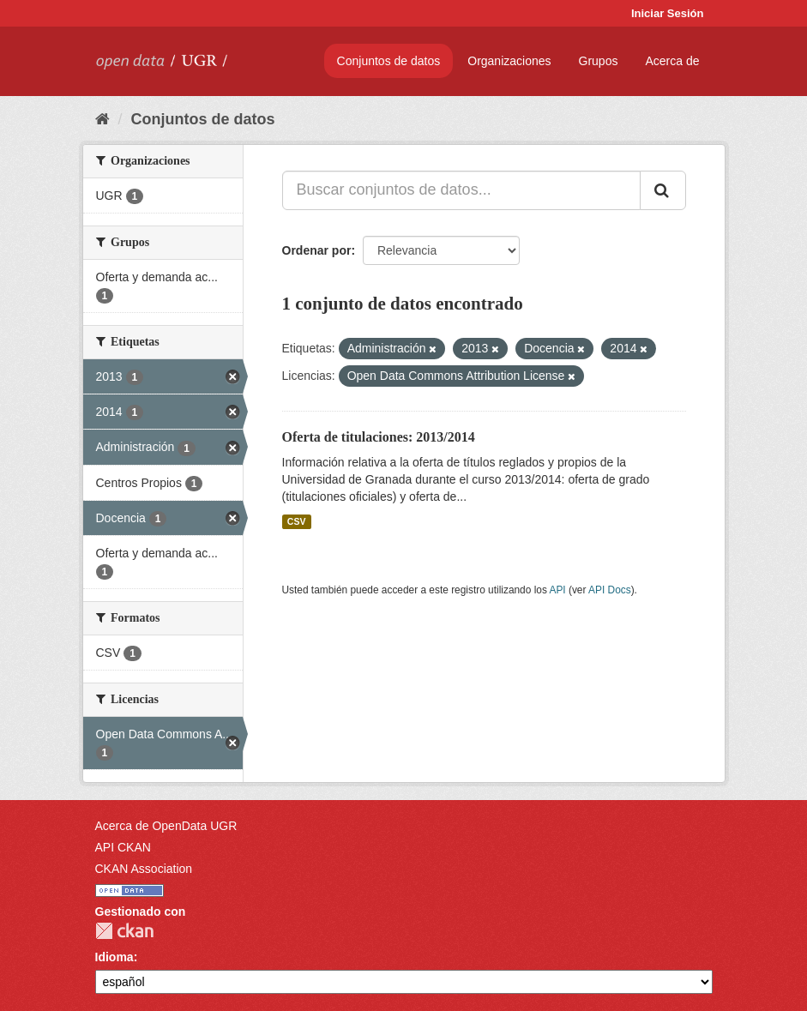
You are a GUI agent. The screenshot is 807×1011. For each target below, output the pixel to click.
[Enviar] (663, 190)
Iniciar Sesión (667, 13)
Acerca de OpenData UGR (166, 826)
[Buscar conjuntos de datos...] (461, 190)
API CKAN (123, 847)
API (557, 590)
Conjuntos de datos (389, 61)
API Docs (609, 590)
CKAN (124, 931)
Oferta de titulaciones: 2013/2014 (378, 437)
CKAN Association (144, 869)
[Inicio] (102, 119)
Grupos (598, 61)
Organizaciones (509, 61)
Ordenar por (317, 250)
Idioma (114, 957)
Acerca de (672, 61)
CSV (296, 521)
